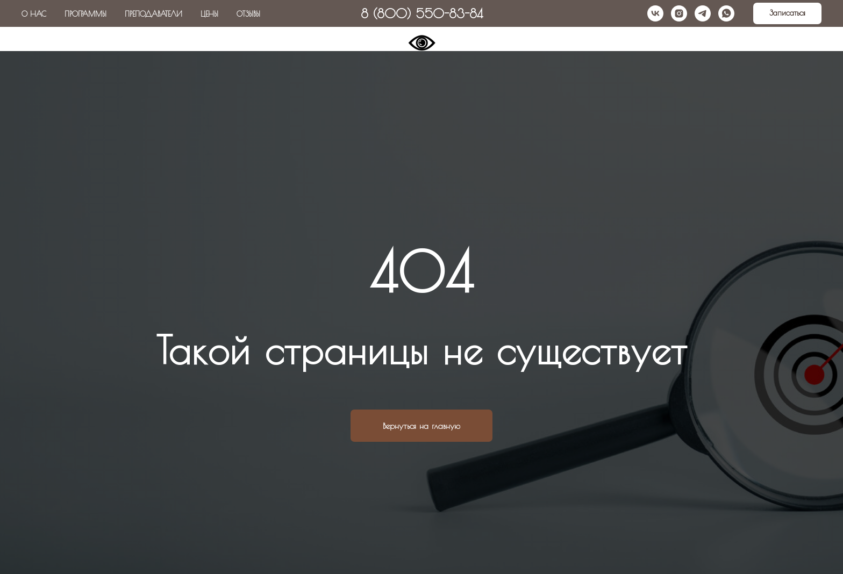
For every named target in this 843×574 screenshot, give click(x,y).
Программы (85, 14)
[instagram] (679, 13)
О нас (34, 14)
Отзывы (248, 14)
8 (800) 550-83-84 (422, 13)
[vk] (655, 13)
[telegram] (703, 13)
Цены (209, 14)
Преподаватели (153, 14)
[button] (787, 13)
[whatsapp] (726, 13)
